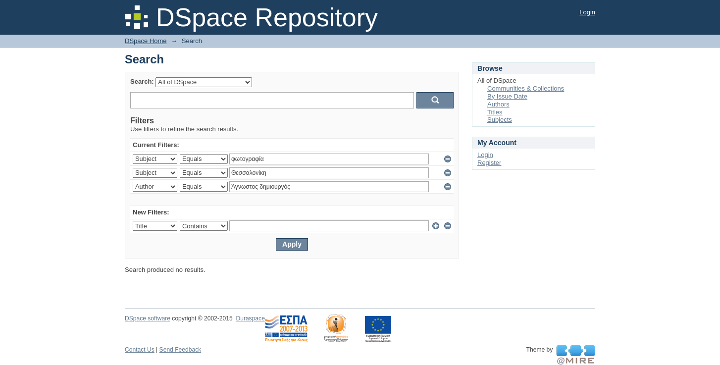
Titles (495, 112)
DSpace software (147, 318)
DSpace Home (146, 41)
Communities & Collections (525, 88)
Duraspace (250, 318)
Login (587, 12)
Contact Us (139, 349)
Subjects (499, 119)
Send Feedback (180, 349)
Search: (142, 81)
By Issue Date (507, 96)
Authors (498, 104)
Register (489, 162)
